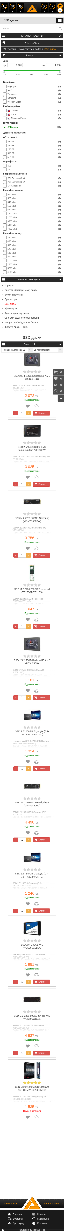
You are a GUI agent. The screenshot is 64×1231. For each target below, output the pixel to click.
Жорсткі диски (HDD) (15, 327)
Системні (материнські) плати (20, 290)
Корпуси (8, 285)
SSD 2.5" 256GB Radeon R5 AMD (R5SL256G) (32, 662)
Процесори (10, 299)
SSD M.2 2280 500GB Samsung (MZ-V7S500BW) (32, 520)
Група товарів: (10, 123)
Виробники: (9, 82)
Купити (39, 413)
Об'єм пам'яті (10, 137)
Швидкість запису (12, 233)
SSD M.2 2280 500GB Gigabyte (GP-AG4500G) (32, 804)
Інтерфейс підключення (15, 174)
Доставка (18, 1218)
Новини (41, 1214)
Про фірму (19, 1223)
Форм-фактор (10, 161)
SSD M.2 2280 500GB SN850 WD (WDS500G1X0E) (32, 1017)
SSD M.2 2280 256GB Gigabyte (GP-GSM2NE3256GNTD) (32, 1088)
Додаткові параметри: (14, 133)
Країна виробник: (12, 106)
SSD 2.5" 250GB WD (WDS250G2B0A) (32, 946)
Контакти (42, 1223)
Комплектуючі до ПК (30, 49)
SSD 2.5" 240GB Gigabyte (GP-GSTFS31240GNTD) (32, 875)
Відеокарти (10, 308)
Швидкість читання (13, 190)
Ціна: (5, 61)
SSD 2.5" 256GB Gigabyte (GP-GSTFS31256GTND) (32, 733)
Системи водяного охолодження (22, 317)
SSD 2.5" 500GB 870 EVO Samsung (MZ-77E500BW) (32, 448)
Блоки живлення (13, 294)
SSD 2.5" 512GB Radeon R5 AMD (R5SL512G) (32, 377)
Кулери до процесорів (16, 313)
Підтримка (43, 1218)
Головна (9, 49)
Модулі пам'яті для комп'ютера (21, 322)
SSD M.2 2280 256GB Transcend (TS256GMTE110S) (32, 591)
